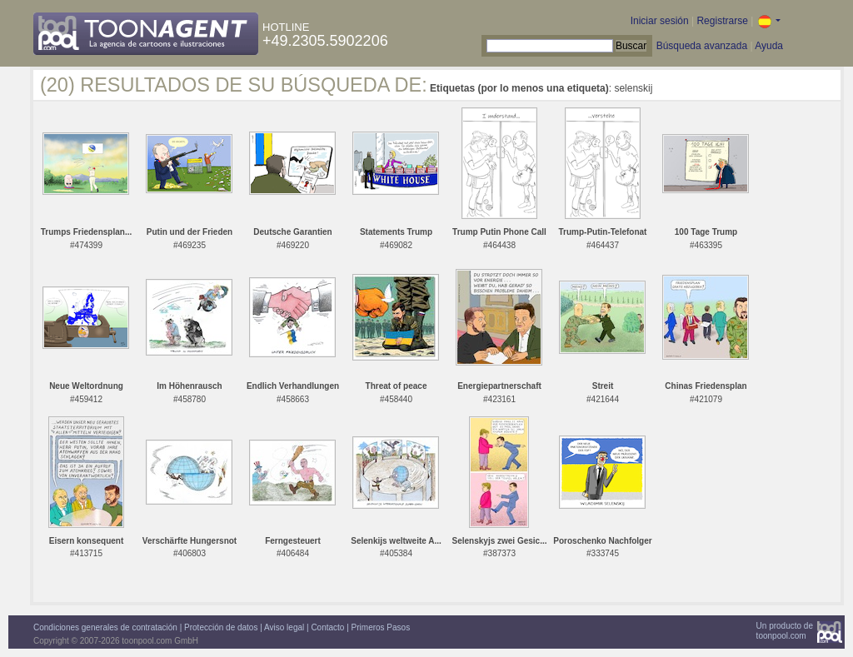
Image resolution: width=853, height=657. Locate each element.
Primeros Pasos (381, 627)
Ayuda (769, 46)
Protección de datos (220, 627)
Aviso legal (284, 627)
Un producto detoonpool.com (784, 630)
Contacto (327, 627)
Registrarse (721, 21)
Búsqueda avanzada (701, 46)
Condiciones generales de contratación (105, 627)
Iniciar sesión (660, 21)
